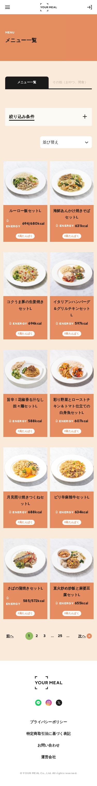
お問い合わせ (49, 745)
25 (60, 636)
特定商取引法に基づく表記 (48, 734)
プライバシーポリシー (48, 722)
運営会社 (48, 757)
